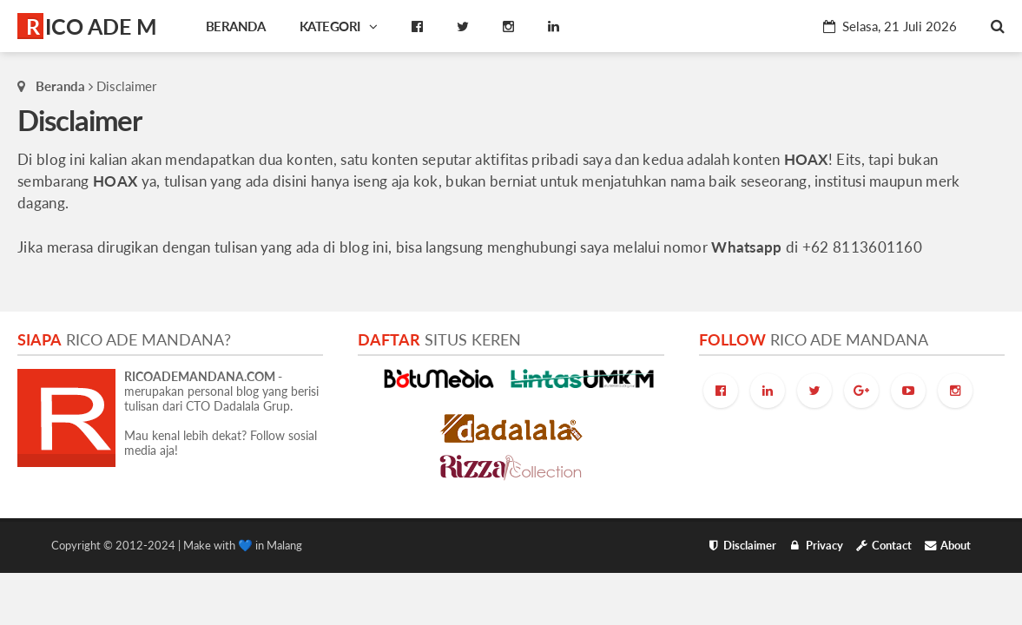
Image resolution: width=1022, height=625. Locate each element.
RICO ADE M (91, 26)
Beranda (60, 86)
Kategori (339, 26)
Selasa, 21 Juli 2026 (890, 26)
